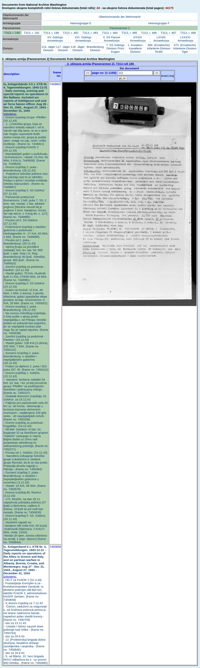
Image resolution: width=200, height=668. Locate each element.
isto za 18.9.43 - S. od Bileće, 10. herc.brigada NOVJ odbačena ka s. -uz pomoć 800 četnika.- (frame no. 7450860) (26, 657)
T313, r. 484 (110, 32)
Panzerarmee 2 (120, 28)
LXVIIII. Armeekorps (161, 39)
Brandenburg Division (95, 48)
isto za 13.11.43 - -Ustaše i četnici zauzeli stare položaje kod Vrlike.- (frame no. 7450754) (24, 628)
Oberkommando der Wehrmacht (120, 16)
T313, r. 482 (71, 32)
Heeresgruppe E (80, 23)
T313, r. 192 (31, 32)
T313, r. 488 (188, 32)
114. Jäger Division (48, 48)
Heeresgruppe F (158, 23)
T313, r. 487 (168, 32)
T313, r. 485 (129, 32)
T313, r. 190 (12, 32)
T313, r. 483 (90, 32)
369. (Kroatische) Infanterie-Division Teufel (158, 48)
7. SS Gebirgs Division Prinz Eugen (115, 48)
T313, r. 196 (51, 32)
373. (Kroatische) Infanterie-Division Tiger (184, 48)
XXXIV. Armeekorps (138, 39)
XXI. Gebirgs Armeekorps (83, 39)
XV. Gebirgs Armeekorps (55, 39)
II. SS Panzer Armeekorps (111, 39)
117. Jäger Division (63, 48)
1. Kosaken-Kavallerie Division (135, 48)
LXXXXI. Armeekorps (185, 39)
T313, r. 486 (149, 32)
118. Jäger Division (78, 48)
